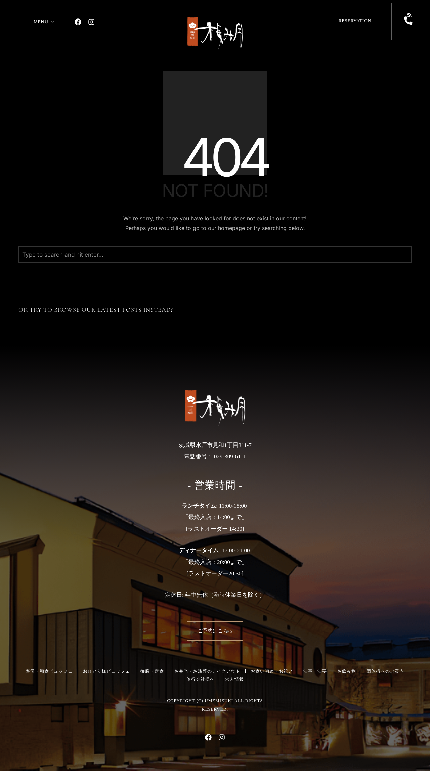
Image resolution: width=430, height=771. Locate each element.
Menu (41, 21)
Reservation (355, 20)
